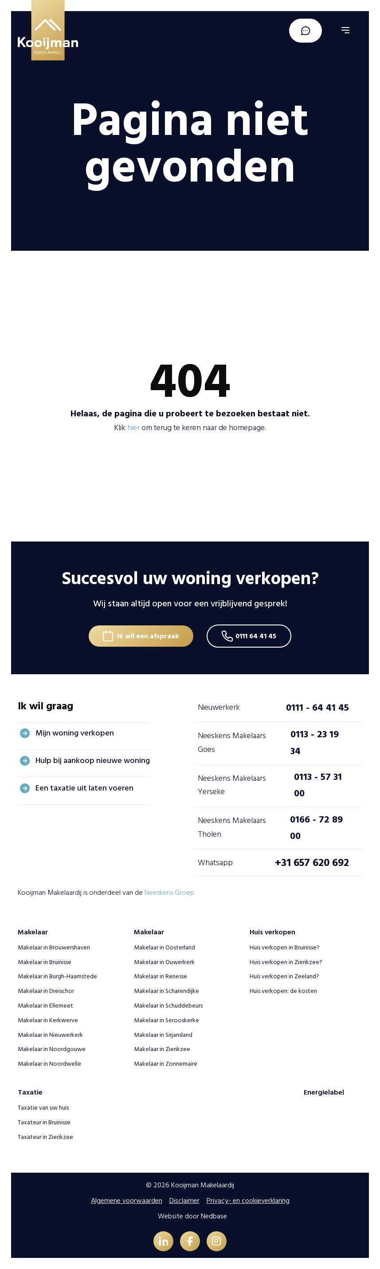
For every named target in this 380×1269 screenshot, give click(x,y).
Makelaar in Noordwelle (49, 1064)
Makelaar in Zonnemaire (165, 1064)
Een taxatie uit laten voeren (84, 788)
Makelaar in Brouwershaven (54, 947)
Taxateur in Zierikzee (45, 1137)
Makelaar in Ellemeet (45, 1005)
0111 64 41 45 (256, 636)
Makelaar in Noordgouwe (52, 1049)
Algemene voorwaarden (126, 1200)
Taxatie (30, 1092)
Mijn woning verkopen (74, 733)
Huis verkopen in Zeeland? (284, 976)
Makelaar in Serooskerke (166, 1020)
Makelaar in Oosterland (164, 947)
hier (133, 427)
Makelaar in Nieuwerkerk (50, 1034)
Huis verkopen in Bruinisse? (285, 947)
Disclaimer (184, 1200)
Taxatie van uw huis (43, 1108)
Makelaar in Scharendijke (166, 991)
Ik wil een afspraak (148, 636)
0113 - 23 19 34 (314, 742)
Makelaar (33, 932)
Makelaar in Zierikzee (162, 1049)
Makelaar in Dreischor (46, 991)
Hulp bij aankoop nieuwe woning (92, 760)
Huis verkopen (272, 932)
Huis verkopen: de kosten (283, 991)
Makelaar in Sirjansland (163, 1034)
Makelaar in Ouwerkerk (164, 962)
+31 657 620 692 (312, 862)
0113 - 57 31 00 (318, 785)
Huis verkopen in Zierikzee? (286, 962)
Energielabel (324, 1092)
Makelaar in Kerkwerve (48, 1020)
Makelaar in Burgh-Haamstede (57, 976)
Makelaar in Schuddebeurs (168, 1005)
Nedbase (214, 1216)
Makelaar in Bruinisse (44, 962)
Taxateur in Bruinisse (44, 1122)
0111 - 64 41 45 (317, 708)
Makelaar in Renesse (160, 976)
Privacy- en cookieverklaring (248, 1200)
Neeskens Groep (169, 892)
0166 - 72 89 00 (316, 827)
